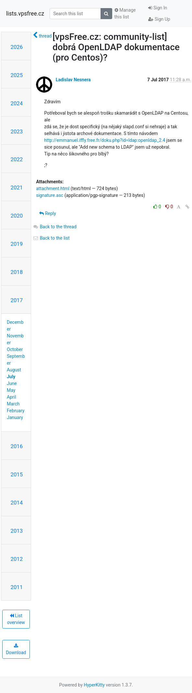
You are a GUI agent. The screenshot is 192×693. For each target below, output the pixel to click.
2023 (17, 131)
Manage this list (125, 13)
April (11, 397)
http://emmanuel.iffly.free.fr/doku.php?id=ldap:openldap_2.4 (104, 140)
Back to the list (51, 238)
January (15, 417)
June (12, 383)
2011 (17, 587)
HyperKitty (94, 684)
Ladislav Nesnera (73, 79)
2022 (17, 159)
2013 (17, 531)
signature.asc (49, 195)
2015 (17, 474)
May (11, 390)
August (14, 369)
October (15, 349)
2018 (17, 272)
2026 (17, 47)
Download (16, 649)
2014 (17, 502)
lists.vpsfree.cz (25, 13)
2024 (17, 103)
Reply (47, 213)
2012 (17, 559)
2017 (17, 300)
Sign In (157, 7)
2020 (17, 215)
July (11, 376)
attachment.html (52, 188)
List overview (16, 619)
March (13, 403)
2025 (17, 75)
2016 (17, 446)
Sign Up (159, 19)
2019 (17, 244)
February (15, 410)
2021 (17, 187)
